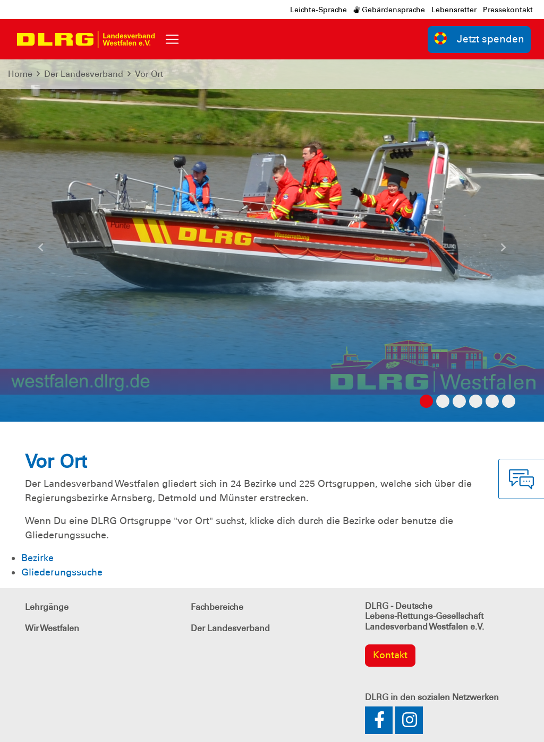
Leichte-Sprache (318, 9)
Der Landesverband (83, 74)
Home (20, 74)
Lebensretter (454, 9)
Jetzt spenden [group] (479, 38)
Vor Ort (149, 74)
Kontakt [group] (390, 655)
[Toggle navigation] (172, 39)
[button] (41, 251)
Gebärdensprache (389, 9)
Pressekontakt (508, 9)
